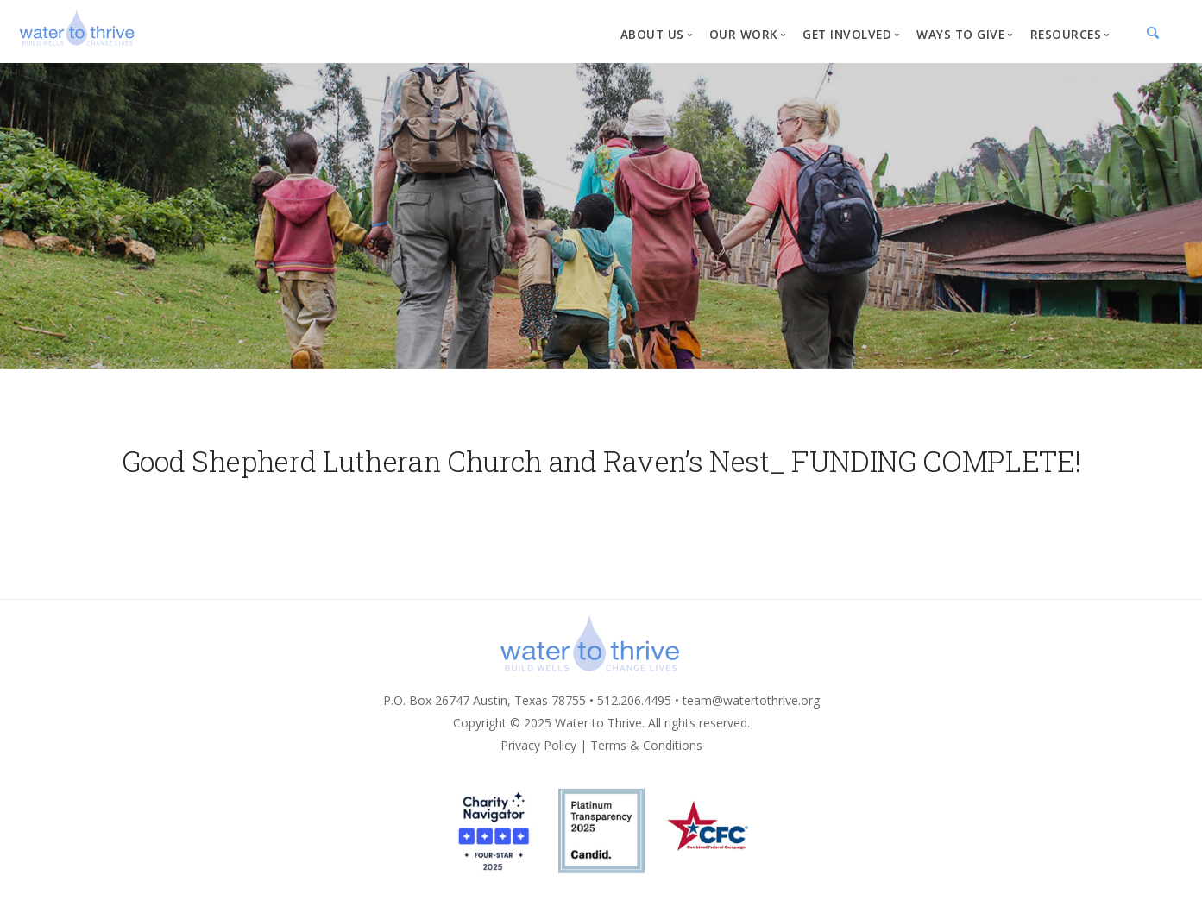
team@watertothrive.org (751, 700)
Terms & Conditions (646, 745)
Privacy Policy (538, 745)
